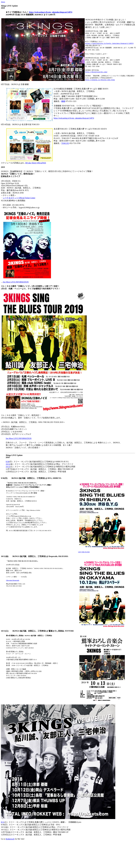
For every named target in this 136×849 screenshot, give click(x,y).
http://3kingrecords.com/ (96, 75)
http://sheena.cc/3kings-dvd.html (100, 84)
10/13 (8, 471)
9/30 (7, 466)
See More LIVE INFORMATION (16, 286)
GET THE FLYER (84, 556)
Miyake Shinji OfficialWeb (35, 167)
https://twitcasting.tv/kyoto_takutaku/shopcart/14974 (50, 12)
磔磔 (63, 106)
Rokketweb (10, 843)
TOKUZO (65, 148)
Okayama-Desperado (12, 585)
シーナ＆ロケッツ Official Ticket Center (19, 202)
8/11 (2, 827)
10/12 (8, 469)
